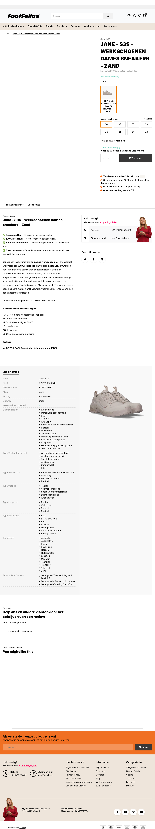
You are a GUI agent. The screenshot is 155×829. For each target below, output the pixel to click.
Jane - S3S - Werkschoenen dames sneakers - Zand (36, 34)
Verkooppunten (104, 782)
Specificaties (34, 204)
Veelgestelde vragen (76, 785)
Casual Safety (36, 26)
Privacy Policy (73, 774)
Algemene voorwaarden (78, 767)
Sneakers (63, 26)
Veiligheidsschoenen (14, 26)
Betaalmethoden (74, 778)
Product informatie (14, 204)
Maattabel (148, 119)
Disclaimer (71, 771)
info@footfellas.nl (120, 238)
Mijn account (102, 767)
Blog (98, 778)
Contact (100, 774)
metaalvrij (53, 265)
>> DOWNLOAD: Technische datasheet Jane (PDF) (30, 348)
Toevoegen (136, 158)
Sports (50, 26)
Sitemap (22, 828)
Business (77, 26)
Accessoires (112, 26)
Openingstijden (109, 222)
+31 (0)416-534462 (121, 230)
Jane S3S (105, 39)
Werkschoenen (94, 26)
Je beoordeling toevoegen (19, 631)
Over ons (100, 771)
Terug (7, 34)
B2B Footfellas (103, 785)
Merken (130, 785)
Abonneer (143, 747)
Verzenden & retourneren (79, 782)
